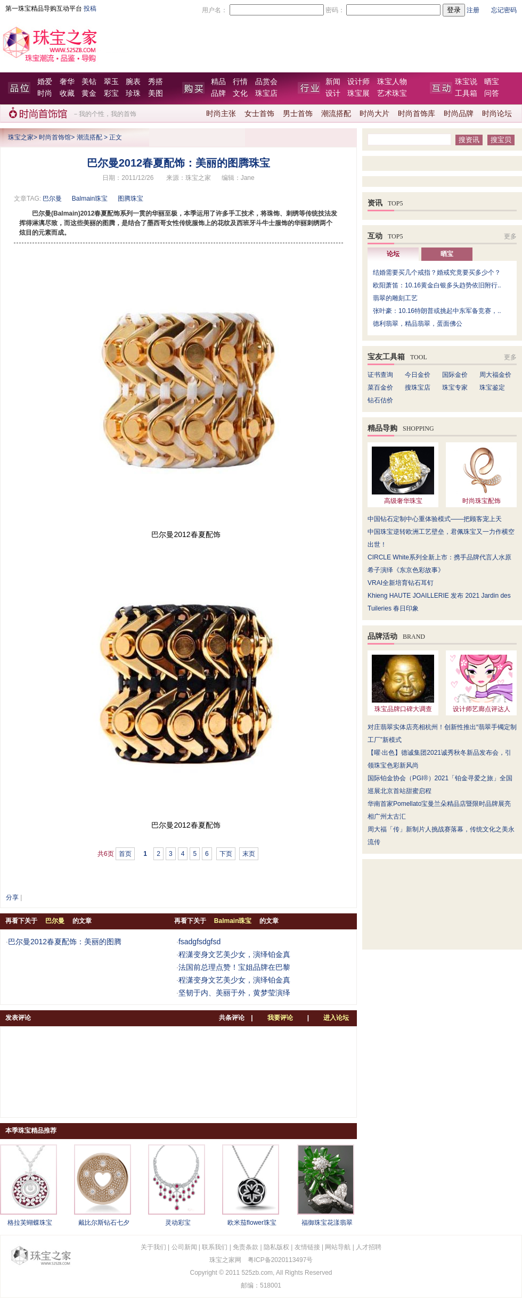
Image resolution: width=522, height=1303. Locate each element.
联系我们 (214, 1247)
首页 (125, 853)
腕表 (133, 82)
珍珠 (133, 93)
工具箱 (466, 93)
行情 (240, 82)
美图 (155, 93)
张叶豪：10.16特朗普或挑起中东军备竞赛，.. (437, 311)
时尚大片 (374, 114)
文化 (240, 93)
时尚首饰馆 (55, 137)
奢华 (67, 82)
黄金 (88, 93)
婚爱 (44, 82)
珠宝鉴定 (492, 387)
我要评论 (280, 1017)
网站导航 (337, 1247)
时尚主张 (221, 114)
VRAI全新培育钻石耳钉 (401, 583)
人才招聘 (368, 1247)
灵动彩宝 (178, 1222)
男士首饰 (298, 114)
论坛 (393, 254)
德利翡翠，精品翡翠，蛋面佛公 (417, 323)
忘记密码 (504, 10)
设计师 (358, 82)
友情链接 (307, 1247)
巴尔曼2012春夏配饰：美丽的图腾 (64, 941)
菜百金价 (380, 387)
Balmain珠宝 (90, 198)
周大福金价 (495, 374)
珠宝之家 (21, 137)
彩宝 (111, 93)
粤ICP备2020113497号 (280, 1260)
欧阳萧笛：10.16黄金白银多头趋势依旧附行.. (437, 285)
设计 (332, 93)
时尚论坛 (497, 114)
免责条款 (245, 1247)
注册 (473, 10)
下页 (225, 853)
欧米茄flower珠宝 (251, 1222)
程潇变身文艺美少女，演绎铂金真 (234, 954)
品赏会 (266, 82)
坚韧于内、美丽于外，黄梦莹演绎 (234, 992)
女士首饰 (259, 114)
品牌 (218, 93)
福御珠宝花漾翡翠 (327, 1222)
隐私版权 (276, 1247)
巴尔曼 (52, 198)
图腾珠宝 (130, 198)
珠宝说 (466, 82)
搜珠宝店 (417, 387)
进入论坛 (336, 1017)
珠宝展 (358, 93)
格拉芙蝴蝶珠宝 (29, 1222)
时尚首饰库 (416, 114)
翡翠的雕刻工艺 (395, 298)
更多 (510, 236)
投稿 (90, 8)
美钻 (88, 82)
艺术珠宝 (392, 93)
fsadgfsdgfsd (199, 941)
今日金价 (417, 374)
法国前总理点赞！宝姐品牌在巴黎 (234, 967)
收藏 (67, 93)
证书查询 (380, 374)
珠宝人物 (392, 82)
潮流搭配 (336, 114)
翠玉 (111, 82)
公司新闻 (184, 1247)
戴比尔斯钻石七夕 (103, 1222)
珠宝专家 (455, 387)
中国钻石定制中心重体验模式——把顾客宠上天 (435, 519)
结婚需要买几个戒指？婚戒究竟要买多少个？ (437, 272)
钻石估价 (380, 400)
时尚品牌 (459, 114)
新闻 (332, 82)
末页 (248, 853)
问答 (491, 93)
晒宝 (491, 82)
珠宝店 (266, 93)
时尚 (44, 93)
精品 (218, 82)
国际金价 (455, 374)
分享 (12, 897)
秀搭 (155, 82)
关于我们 (153, 1247)
